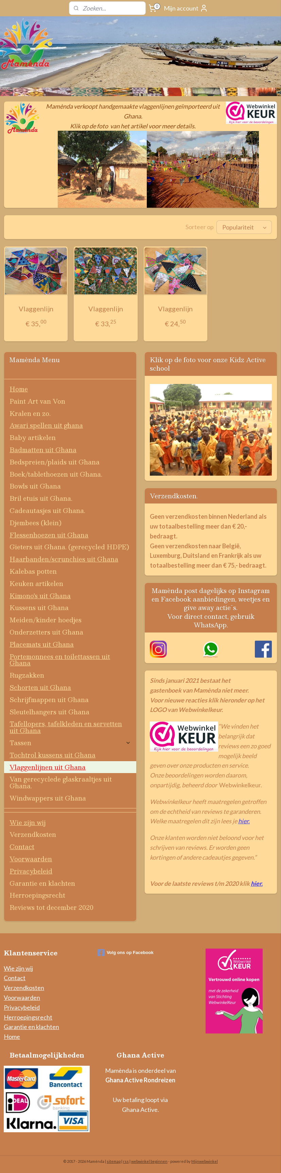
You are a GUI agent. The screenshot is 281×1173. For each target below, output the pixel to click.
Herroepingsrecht (37, 894)
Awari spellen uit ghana (46, 424)
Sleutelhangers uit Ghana (49, 711)
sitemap (114, 1160)
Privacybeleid (31, 870)
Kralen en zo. (30, 412)
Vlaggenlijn (36, 308)
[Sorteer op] (244, 227)
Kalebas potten (33, 570)
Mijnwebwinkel (204, 1160)
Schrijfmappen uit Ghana (49, 699)
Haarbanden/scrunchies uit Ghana (64, 558)
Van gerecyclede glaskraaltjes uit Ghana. (61, 781)
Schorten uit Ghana (40, 686)
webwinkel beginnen (149, 1160)
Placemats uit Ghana (42, 643)
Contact (22, 846)
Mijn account (186, 8)
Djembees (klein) (36, 522)
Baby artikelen (33, 437)
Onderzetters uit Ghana (46, 631)
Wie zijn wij (28, 822)
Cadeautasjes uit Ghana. (47, 510)
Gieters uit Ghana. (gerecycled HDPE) (69, 546)
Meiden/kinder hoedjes (46, 619)
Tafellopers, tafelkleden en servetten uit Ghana (66, 726)
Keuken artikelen (36, 583)
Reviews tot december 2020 (51, 906)
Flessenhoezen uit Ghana (49, 534)
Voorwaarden (31, 858)
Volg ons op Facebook (126, 952)
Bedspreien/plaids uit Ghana (55, 461)
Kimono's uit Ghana (40, 595)
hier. (244, 820)
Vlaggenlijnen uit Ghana (48, 766)
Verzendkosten (33, 833)
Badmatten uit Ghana (43, 449)
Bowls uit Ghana (35, 485)
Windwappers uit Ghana (48, 797)
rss (126, 1160)
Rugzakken (27, 674)
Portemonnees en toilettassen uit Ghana (60, 659)
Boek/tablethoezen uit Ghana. (56, 473)
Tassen (70, 742)
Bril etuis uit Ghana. (41, 497)
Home (19, 388)
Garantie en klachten (42, 882)
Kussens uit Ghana (39, 607)
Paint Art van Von (37, 400)
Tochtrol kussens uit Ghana (52, 754)
